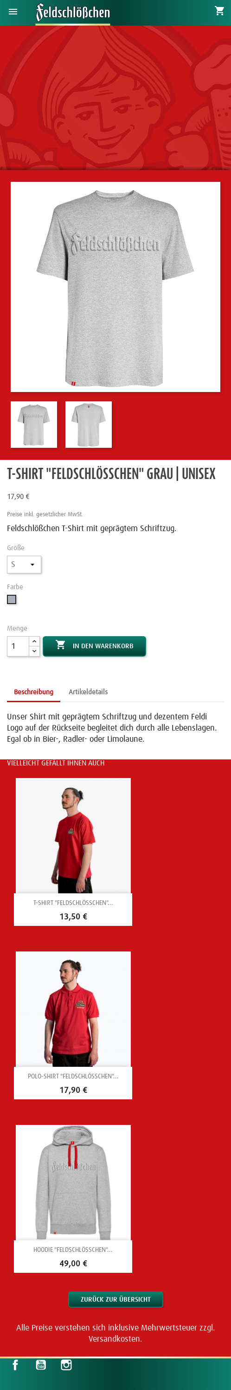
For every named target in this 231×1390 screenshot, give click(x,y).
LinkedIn (91, 1364)
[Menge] (18, 646)
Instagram (66, 1364)
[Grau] (13, 602)
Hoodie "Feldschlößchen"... (73, 1250)
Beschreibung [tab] (33, 692)
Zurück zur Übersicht (116, 1299)
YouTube (40, 1364)
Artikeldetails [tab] (88, 692)
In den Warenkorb (94, 645)
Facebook (15, 1364)
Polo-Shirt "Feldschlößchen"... (73, 1076)
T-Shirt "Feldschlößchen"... (73, 903)
